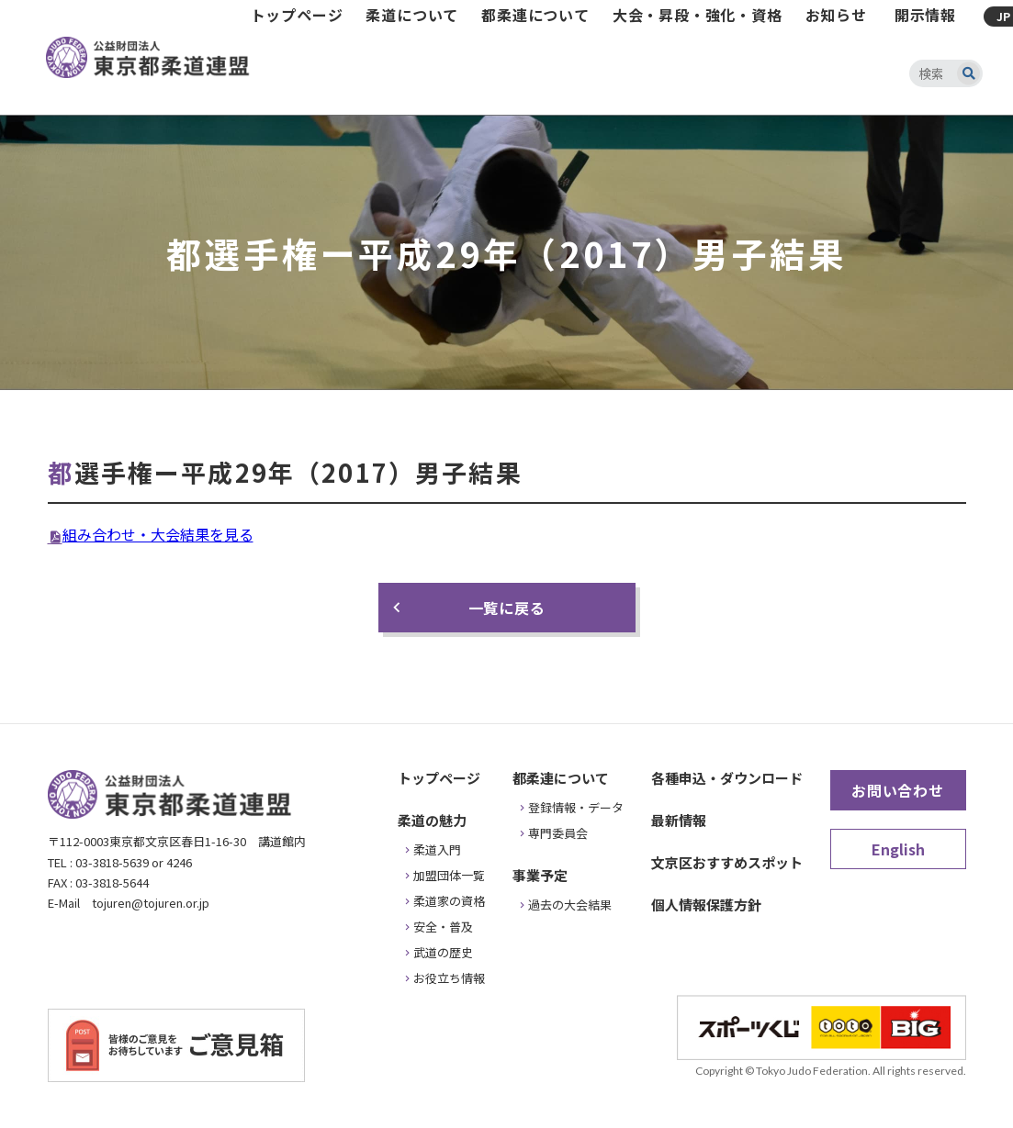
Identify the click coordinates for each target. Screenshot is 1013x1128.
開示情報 (925, 15)
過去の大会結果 (570, 904)
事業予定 (540, 875)
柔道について (412, 15)
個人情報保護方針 (706, 904)
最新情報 (678, 820)
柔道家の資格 (449, 901)
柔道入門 (437, 849)
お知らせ (836, 15)
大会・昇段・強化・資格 (697, 15)
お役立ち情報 (449, 978)
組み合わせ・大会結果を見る (157, 534)
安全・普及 (443, 926)
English (898, 849)
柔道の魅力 (432, 820)
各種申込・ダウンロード (727, 777)
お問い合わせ (897, 790)
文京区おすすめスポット (727, 862)
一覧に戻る (507, 608)
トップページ (297, 15)
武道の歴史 (443, 952)
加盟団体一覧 (449, 875)
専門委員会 (558, 833)
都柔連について (535, 15)
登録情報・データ (576, 807)
